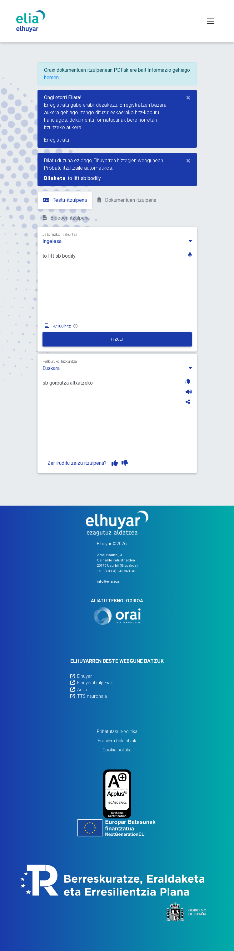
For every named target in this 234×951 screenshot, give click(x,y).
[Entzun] (189, 391)
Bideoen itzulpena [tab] (66, 218)
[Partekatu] (189, 401)
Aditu (78, 689)
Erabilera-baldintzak (117, 741)
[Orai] (117, 616)
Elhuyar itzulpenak (91, 683)
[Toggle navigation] (210, 21)
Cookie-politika (117, 750)
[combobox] (117, 241)
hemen (51, 77)
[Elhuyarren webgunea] (117, 523)
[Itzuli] (117, 339)
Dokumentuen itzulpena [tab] (126, 200)
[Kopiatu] (189, 381)
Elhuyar (81, 676)
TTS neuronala (88, 696)
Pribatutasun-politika (117, 731)
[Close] (188, 97)
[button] (190, 255)
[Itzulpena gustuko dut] (115, 463)
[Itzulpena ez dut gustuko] (125, 463)
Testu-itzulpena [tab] (65, 200)
